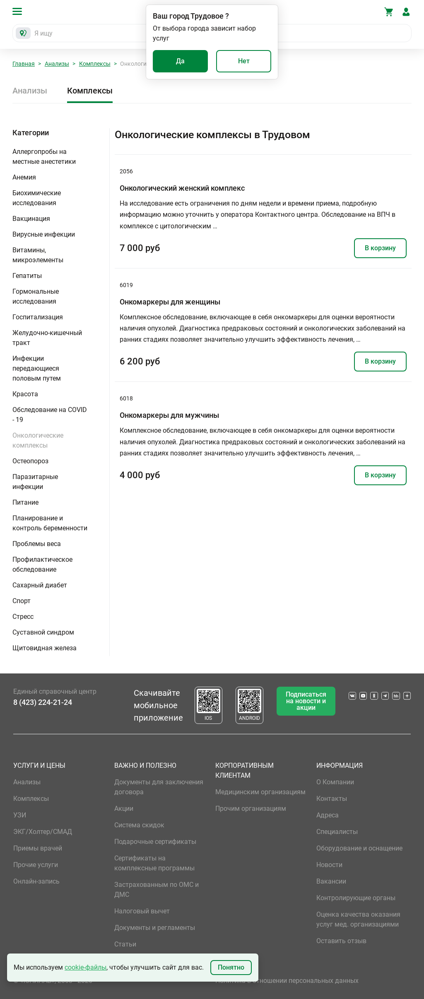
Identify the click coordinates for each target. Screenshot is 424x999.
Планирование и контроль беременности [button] (49, 523)
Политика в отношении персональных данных (287, 981)
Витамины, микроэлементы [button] (37, 255)
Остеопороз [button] (30, 461)
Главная (23, 63)
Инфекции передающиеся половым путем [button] (36, 368)
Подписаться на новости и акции (306, 701)
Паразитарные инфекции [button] (35, 482)
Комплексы (95, 63)
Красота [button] (25, 394)
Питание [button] (25, 502)
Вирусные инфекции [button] (43, 234)
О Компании (335, 782)
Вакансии (331, 881)
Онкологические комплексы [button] (37, 440)
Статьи (125, 944)
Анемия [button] (24, 177)
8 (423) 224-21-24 (42, 702)
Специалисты (337, 832)
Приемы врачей (37, 848)
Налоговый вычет (142, 911)
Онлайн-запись (36, 881)
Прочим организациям (250, 808)
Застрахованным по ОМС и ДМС (156, 889)
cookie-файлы (85, 967)
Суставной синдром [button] (43, 632)
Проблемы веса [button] (36, 544)
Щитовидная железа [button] (44, 648)
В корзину (380, 248)
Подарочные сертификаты (155, 842)
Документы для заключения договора (158, 787)
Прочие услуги (35, 865)
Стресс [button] (23, 616)
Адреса (327, 815)
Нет (244, 61)
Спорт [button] (21, 601)
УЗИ (19, 815)
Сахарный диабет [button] (39, 585)
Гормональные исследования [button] (35, 296)
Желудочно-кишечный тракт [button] (47, 338)
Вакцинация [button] (31, 219)
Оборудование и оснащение (359, 848)
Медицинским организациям (260, 792)
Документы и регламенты (154, 928)
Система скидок (139, 825)
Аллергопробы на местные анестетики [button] (44, 156)
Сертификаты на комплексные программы (154, 863)
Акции (123, 808)
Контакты (331, 799)
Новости (329, 865)
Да (180, 61)
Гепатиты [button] (27, 276)
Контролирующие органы (355, 898)
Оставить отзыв (341, 941)
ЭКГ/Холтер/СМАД (42, 832)
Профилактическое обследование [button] (42, 564)
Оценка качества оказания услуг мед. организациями (358, 919)
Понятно (231, 967)
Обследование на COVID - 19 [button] (49, 415)
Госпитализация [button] (37, 317)
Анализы (57, 63)
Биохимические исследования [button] (36, 198)
